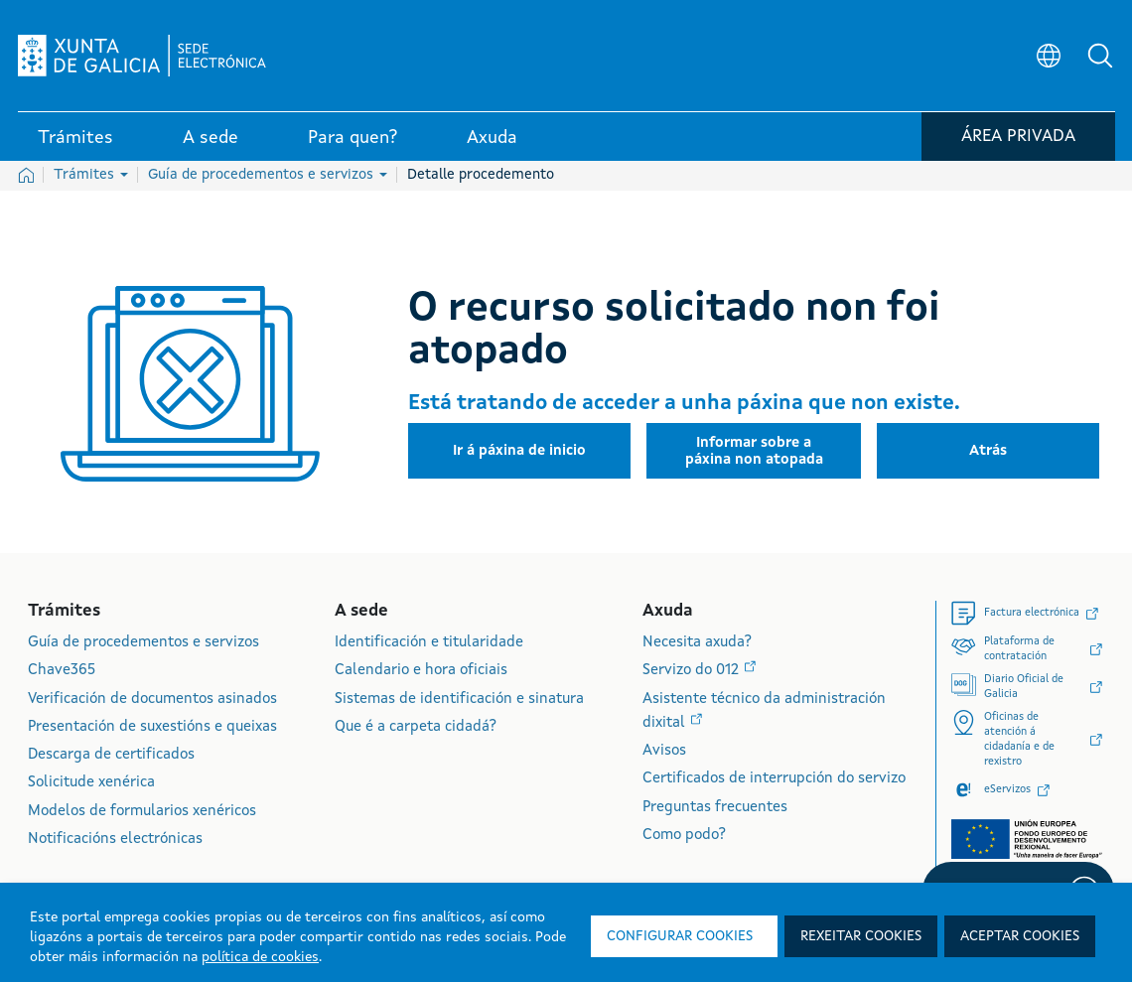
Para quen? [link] (352, 138)
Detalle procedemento (480, 175)
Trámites (91, 175)
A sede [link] (210, 138)
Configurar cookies (680, 936)
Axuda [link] (492, 138)
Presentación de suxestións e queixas (152, 727)
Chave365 (61, 670)
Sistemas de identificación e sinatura (459, 699)
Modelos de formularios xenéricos (142, 811)
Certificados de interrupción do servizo (774, 779)
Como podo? (684, 835)
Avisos (664, 751)
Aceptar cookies (1019, 936)
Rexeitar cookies (860, 936)
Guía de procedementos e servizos (267, 175)
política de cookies (260, 957)
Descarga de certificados (111, 755)
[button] (1100, 55)
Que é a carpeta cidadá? (415, 727)
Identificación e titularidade (429, 642)
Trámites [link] (75, 138)
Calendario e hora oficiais (421, 670)
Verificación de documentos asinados (152, 699)
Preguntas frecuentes (714, 807)
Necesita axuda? (697, 642)
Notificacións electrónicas (115, 839)
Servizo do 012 (692, 670)
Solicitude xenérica (91, 782)
